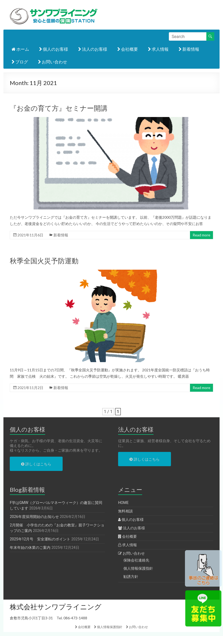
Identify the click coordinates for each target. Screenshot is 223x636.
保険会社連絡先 (136, 560)
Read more (201, 235)
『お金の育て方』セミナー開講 (59, 108)
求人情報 (158, 49)
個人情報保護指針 (138, 568)
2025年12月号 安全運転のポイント (40, 539)
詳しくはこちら (36, 464)
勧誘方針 (130, 576)
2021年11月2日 (30, 387)
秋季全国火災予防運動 (44, 260)
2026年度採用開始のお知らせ (34, 517)
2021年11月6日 (30, 235)
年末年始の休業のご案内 (30, 547)
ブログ (20, 61)
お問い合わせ (52, 61)
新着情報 (189, 49)
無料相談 (125, 511)
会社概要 (127, 49)
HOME (123, 503)
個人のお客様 (53, 49)
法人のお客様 (92, 49)
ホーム (20, 49)
